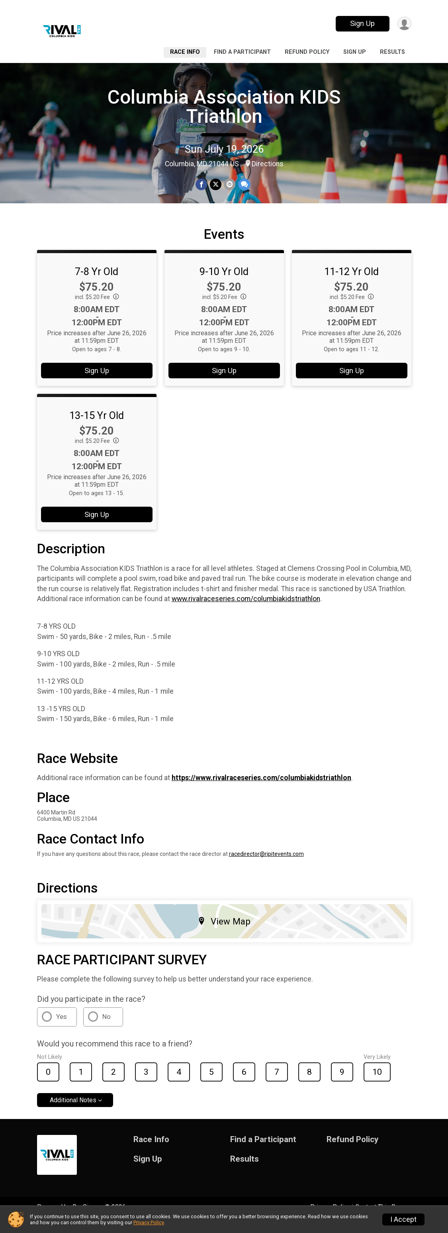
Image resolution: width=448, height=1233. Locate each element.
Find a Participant (242, 52)
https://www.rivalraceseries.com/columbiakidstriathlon (261, 789)
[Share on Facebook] (201, 185)
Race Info (185, 52)
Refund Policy (307, 52)
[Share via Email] (229, 185)
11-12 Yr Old (351, 283)
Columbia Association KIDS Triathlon (224, 107)
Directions (268, 164)
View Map (224, 932)
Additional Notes (73, 1111)
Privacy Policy (148, 1222)
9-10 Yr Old (224, 283)
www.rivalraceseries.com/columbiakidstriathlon (246, 610)
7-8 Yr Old (96, 283)
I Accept (403, 1219)
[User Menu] (404, 23)
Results (392, 52)
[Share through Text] (244, 185)
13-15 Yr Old (96, 427)
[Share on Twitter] (215, 185)
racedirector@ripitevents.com (266, 865)
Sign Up (361, 23)
